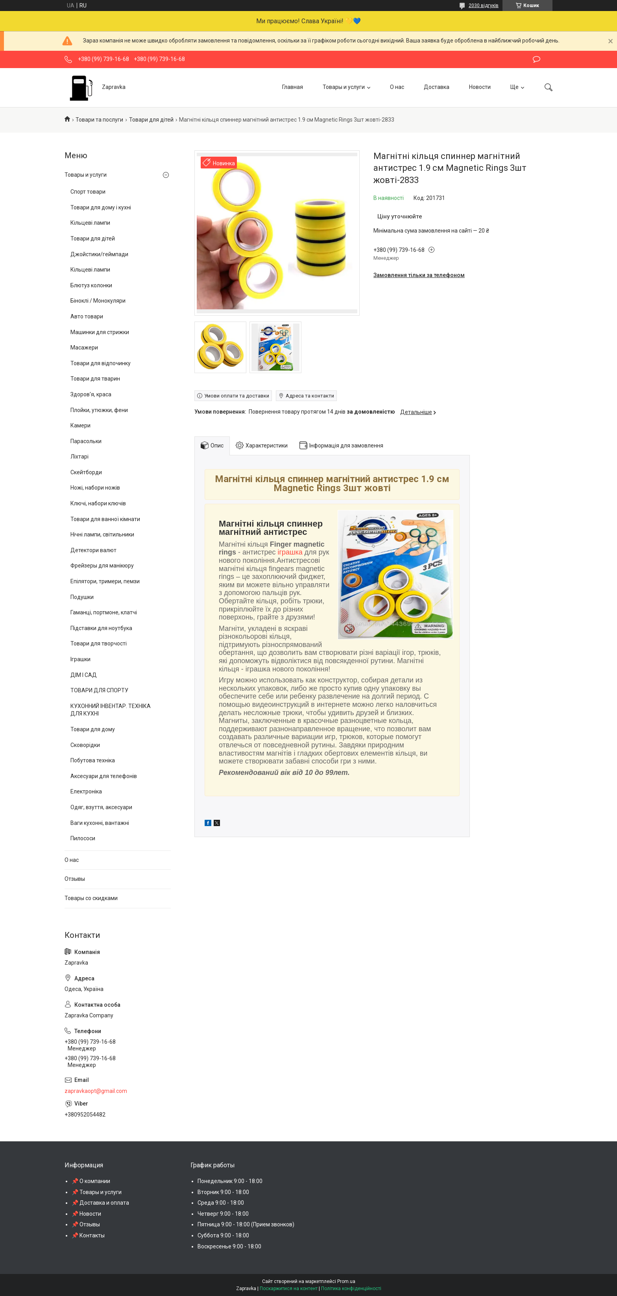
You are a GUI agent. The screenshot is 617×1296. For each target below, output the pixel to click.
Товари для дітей (151, 119)
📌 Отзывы (86, 1224)
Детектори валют (93, 550)
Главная (292, 87)
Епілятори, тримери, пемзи (105, 581)
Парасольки (86, 441)
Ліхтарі (79, 456)
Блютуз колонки (91, 285)
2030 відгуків (484, 5)
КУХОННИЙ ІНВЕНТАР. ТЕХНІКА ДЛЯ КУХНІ (110, 710)
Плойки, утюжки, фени (99, 410)
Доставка (436, 87)
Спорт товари (87, 192)
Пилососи (82, 838)
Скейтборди (86, 472)
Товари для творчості (98, 643)
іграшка (290, 552)
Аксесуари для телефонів (103, 776)
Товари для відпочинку (100, 363)
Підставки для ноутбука (101, 628)
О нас (397, 87)
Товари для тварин (95, 378)
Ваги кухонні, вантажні (99, 823)
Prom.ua (346, 1281)
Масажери (84, 347)
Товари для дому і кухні (100, 207)
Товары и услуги (344, 87)
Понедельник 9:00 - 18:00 (230, 1181)
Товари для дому (92, 729)
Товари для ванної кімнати (105, 519)
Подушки (82, 597)
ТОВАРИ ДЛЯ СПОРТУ (99, 690)
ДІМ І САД (83, 675)
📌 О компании (91, 1181)
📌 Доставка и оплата (100, 1203)
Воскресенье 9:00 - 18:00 (229, 1246)
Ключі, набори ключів (98, 503)
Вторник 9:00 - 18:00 (223, 1192)
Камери (80, 425)
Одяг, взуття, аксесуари (101, 807)
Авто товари (86, 316)
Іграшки (80, 659)
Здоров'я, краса (90, 394)
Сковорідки (85, 745)
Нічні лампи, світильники (102, 534)
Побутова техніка (92, 760)
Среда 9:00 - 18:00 (221, 1203)
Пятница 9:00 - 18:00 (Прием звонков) (246, 1224)
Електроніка (86, 791)
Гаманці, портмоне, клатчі (103, 612)
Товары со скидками (91, 898)
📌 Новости (86, 1214)
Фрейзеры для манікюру (102, 565)
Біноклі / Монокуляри (98, 301)
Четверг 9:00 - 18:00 (223, 1214)
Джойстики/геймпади (99, 254)
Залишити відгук (536, 59)
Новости (480, 87)
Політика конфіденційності (351, 1288)
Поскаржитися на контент (289, 1288)
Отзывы (75, 879)
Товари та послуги (99, 119)
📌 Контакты (88, 1235)
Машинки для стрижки (99, 332)
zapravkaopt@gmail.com (96, 1091)
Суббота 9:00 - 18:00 (223, 1235)
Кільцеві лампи (90, 223)
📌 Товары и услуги (97, 1192)
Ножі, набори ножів (95, 487)
